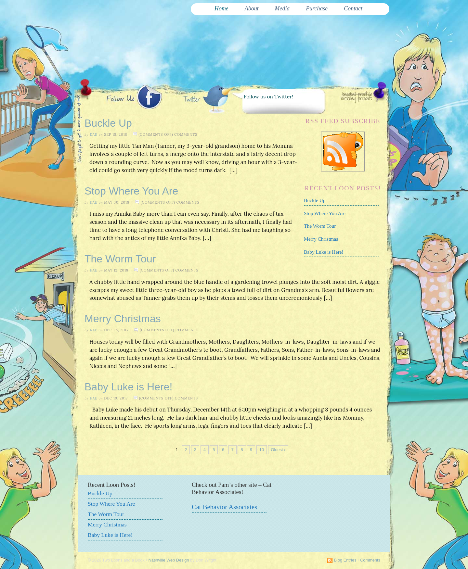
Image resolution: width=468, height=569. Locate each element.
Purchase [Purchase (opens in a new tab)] (317, 8)
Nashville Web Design (169, 560)
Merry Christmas (321, 239)
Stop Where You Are (324, 213)
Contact (353, 8)
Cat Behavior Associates (224, 507)
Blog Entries (345, 560)
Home (221, 8)
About (252, 8)
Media (282, 8)
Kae (94, 134)
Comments (370, 560)
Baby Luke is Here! (324, 252)
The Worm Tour (320, 226)
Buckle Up (108, 123)
